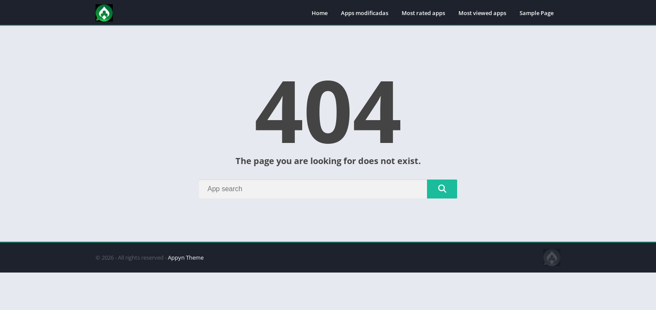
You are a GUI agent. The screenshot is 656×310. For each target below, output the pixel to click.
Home (320, 13)
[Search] (328, 189)
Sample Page (537, 13)
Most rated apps (423, 13)
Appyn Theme (186, 257)
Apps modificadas (364, 13)
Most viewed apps (482, 13)
